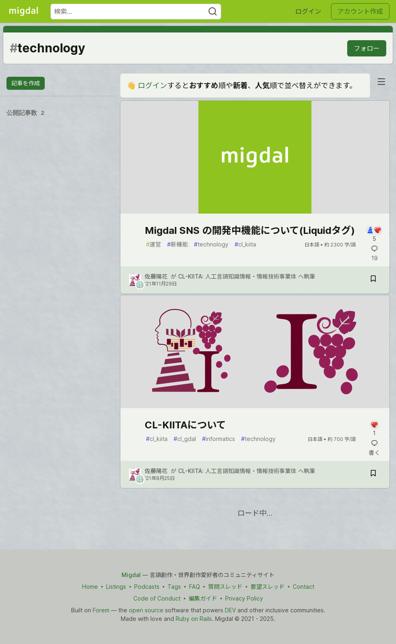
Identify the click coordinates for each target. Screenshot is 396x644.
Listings (116, 586)
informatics (218, 438)
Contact (303, 586)
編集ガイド (203, 598)
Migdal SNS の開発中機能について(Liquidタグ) (250, 230)
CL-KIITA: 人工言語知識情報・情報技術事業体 (237, 276)
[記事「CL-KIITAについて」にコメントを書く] (374, 428)
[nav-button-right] (381, 81)
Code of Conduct (157, 598)
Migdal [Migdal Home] (131, 574)
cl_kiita (245, 244)
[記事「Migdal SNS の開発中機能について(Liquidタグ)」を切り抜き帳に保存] (373, 280)
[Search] (213, 11)
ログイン (308, 11)
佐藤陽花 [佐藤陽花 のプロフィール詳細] (156, 276)
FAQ (194, 586)
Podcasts (146, 586)
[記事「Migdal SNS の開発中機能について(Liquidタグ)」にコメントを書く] (374, 234)
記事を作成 (25, 83)
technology (211, 244)
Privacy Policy (244, 598)
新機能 (177, 244)
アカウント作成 (360, 11)
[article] (254, 211)
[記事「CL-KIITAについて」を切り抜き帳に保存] (373, 474)
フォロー (367, 48)
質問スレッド (225, 586)
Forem (101, 610)
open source (146, 610)
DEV (230, 610)
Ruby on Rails (194, 618)
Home (90, 586)
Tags (174, 586)
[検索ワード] (135, 11)
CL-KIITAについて (185, 425)
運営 (153, 244)
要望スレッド (267, 586)
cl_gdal (185, 438)
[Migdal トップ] (23, 11)
